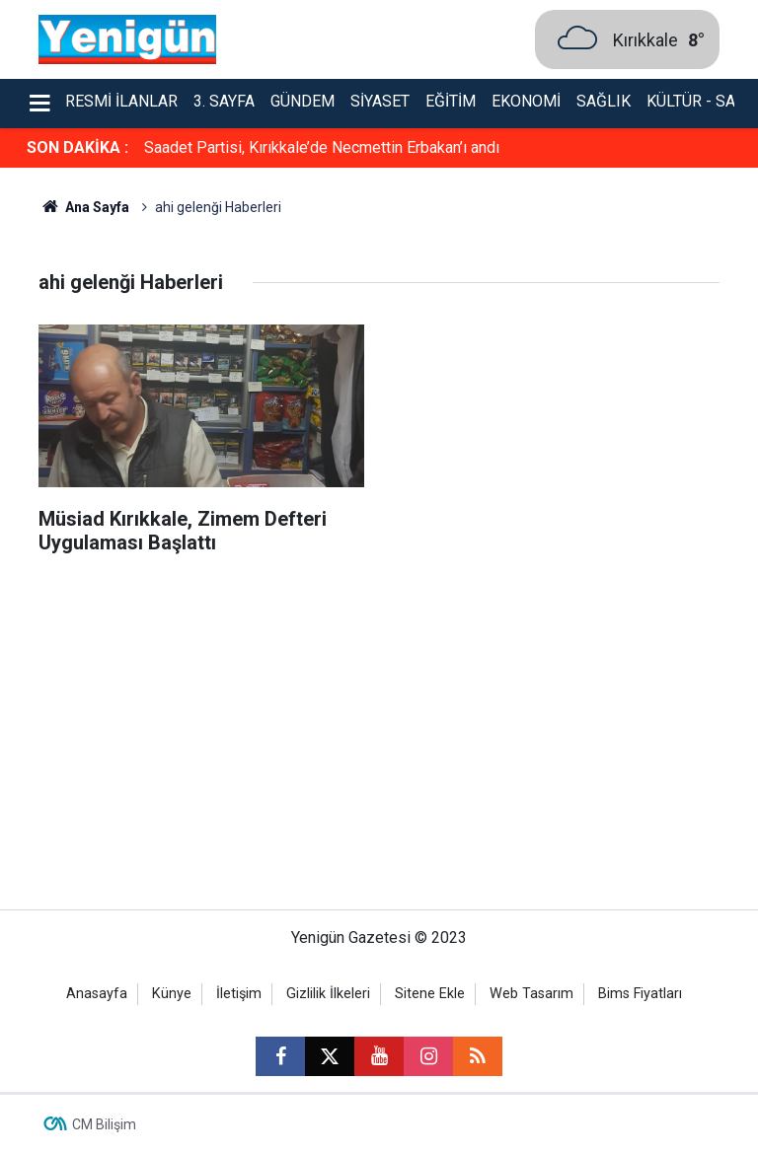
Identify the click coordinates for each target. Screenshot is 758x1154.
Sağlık (603, 101)
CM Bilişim (104, 1124)
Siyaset (380, 101)
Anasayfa (96, 993)
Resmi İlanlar (121, 101)
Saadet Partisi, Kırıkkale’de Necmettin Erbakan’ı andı (321, 147)
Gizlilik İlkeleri (328, 993)
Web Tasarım (531, 993)
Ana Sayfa (83, 207)
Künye (171, 993)
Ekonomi (526, 101)
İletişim (239, 993)
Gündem (302, 101)
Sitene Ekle (430, 993)
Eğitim (450, 101)
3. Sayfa (224, 101)
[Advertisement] (379, 742)
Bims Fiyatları (640, 993)
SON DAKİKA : (77, 147)
